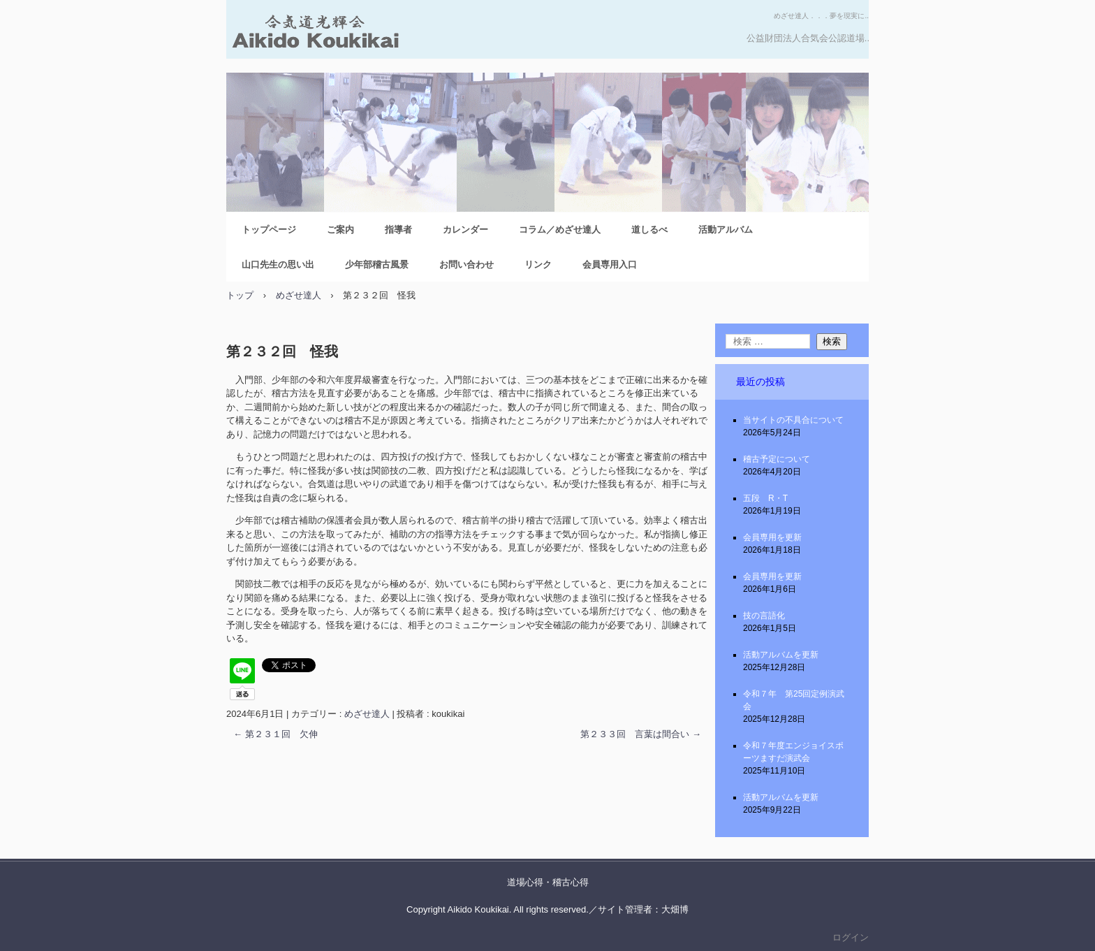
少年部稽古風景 (377, 264)
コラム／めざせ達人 (560, 229)
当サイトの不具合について (793, 420)
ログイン (850, 937)
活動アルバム (725, 229)
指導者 (398, 229)
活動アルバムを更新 (780, 655)
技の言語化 (764, 615)
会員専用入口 (609, 264)
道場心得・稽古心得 (548, 882)
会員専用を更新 (772, 537)
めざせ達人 (367, 714)
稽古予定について (776, 459)
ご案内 (340, 229)
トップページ (269, 229)
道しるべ (649, 229)
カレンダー (465, 229)
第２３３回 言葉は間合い (640, 734)
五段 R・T (765, 498)
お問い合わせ (466, 264)
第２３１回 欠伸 (275, 734)
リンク (538, 264)
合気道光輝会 (382, 36)
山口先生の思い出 (278, 264)
